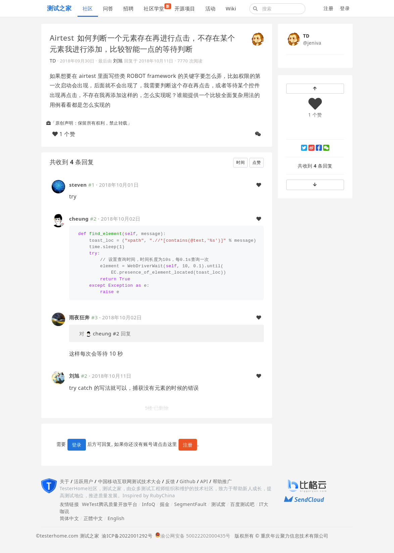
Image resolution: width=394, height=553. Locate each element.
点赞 (256, 162)
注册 (328, 8)
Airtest (62, 38)
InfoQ (148, 504)
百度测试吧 (242, 504)
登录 (345, 8)
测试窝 (218, 504)
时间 (240, 162)
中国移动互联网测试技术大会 (129, 481)
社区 (88, 8)
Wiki (231, 8)
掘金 (164, 504)
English (116, 518)
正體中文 (93, 518)
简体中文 (69, 518)
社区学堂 (156, 7)
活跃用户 (83, 481)
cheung (79, 218)
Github (187, 481)
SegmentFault (190, 504)
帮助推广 (222, 481)
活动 (210, 8)
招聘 (128, 8)
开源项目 (185, 8)
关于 (64, 481)
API (204, 481)
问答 (108, 8)
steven (78, 184)
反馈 (170, 481)
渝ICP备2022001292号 (125, 536)
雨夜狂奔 (79, 317)
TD (53, 60)
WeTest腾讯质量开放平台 (109, 504)
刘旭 (118, 60)
